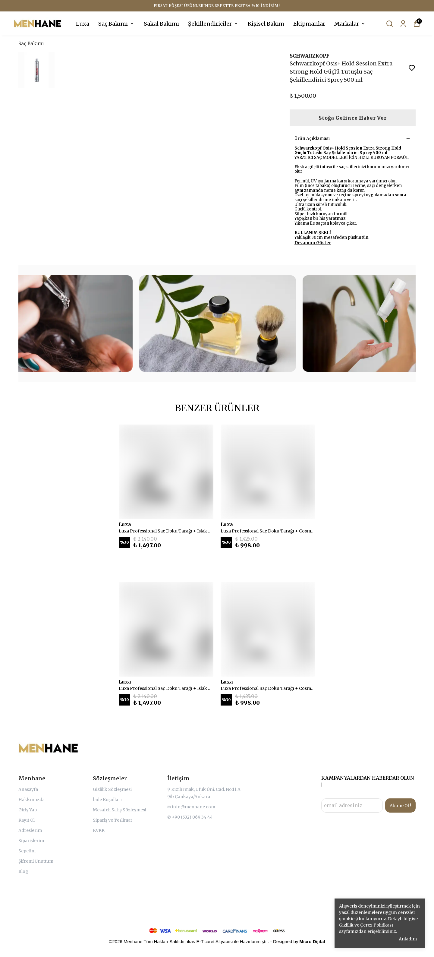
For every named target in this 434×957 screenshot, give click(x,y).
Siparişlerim (31, 840)
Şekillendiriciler (213, 23)
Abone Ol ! (400, 805)
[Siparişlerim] (403, 23)
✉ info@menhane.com (191, 807)
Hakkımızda (31, 799)
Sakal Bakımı (161, 23)
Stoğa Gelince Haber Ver (352, 118)
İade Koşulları (107, 799)
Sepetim (27, 851)
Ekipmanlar (309, 23)
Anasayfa (28, 789)
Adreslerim (30, 830)
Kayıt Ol (26, 820)
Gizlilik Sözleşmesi (112, 789)
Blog (23, 871)
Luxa (82, 23)
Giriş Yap (27, 810)
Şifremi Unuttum (35, 861)
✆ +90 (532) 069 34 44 (190, 817)
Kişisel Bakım (266, 23)
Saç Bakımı (116, 23)
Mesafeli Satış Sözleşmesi (119, 810)
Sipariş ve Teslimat (112, 820)
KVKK (99, 830)
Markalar (350, 23)
